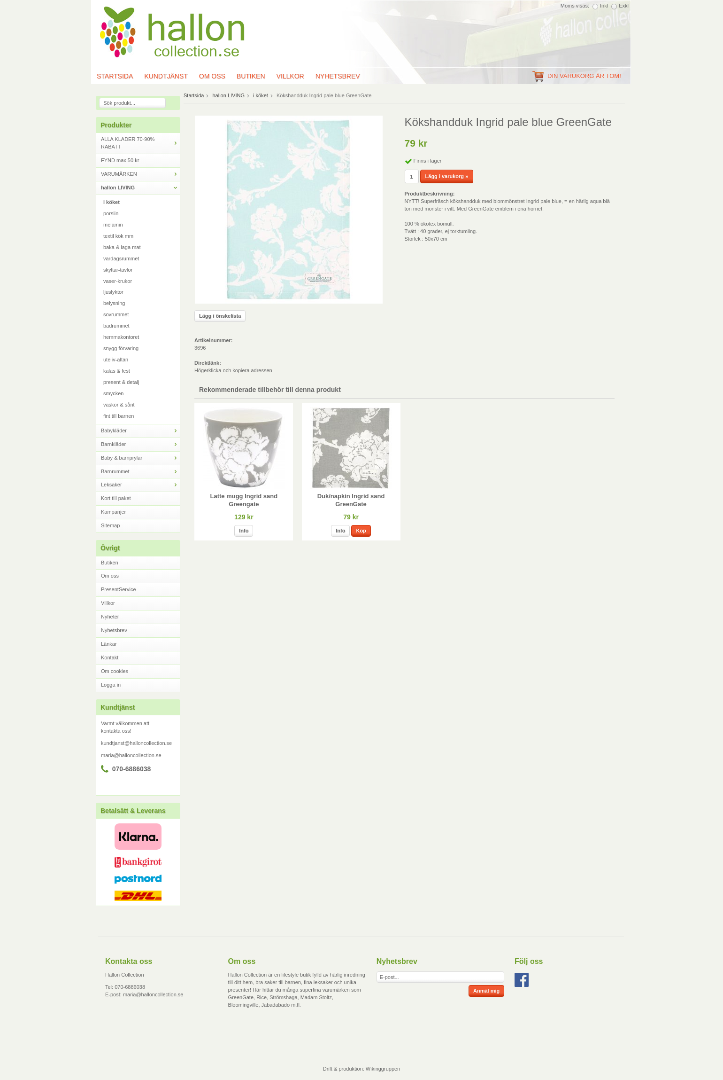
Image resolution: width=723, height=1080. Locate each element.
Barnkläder (140, 444)
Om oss (212, 76)
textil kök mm (118, 236)
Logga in (111, 685)
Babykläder (140, 431)
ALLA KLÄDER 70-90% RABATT (140, 142)
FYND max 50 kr (120, 160)
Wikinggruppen (383, 1069)
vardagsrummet (121, 258)
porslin (110, 213)
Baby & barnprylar (140, 458)
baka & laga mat (122, 247)
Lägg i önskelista (220, 316)
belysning (114, 303)
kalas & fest (116, 371)
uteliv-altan (115, 359)
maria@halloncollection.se (131, 755)
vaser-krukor (117, 281)
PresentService (118, 589)
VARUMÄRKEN (140, 174)
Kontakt (109, 657)
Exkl (624, 5)
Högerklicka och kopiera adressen (233, 370)
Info (243, 530)
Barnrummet (140, 472)
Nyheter (110, 616)
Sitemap (110, 525)
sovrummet (116, 314)
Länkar (109, 644)
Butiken (251, 76)
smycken (113, 393)
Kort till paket (116, 498)
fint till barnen (118, 416)
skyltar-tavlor (117, 270)
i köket (111, 202)
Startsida (115, 76)
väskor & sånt (119, 404)
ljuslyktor (113, 292)
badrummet (116, 326)
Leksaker (140, 485)
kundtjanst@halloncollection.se (136, 743)
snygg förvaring (120, 348)
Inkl (604, 5)
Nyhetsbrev (337, 76)
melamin (113, 224)
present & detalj (121, 382)
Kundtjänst (166, 76)
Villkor (290, 76)
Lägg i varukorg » (447, 176)
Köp (361, 530)
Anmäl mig (486, 991)
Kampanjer (113, 512)
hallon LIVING (140, 188)
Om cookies (114, 671)
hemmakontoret (121, 337)
